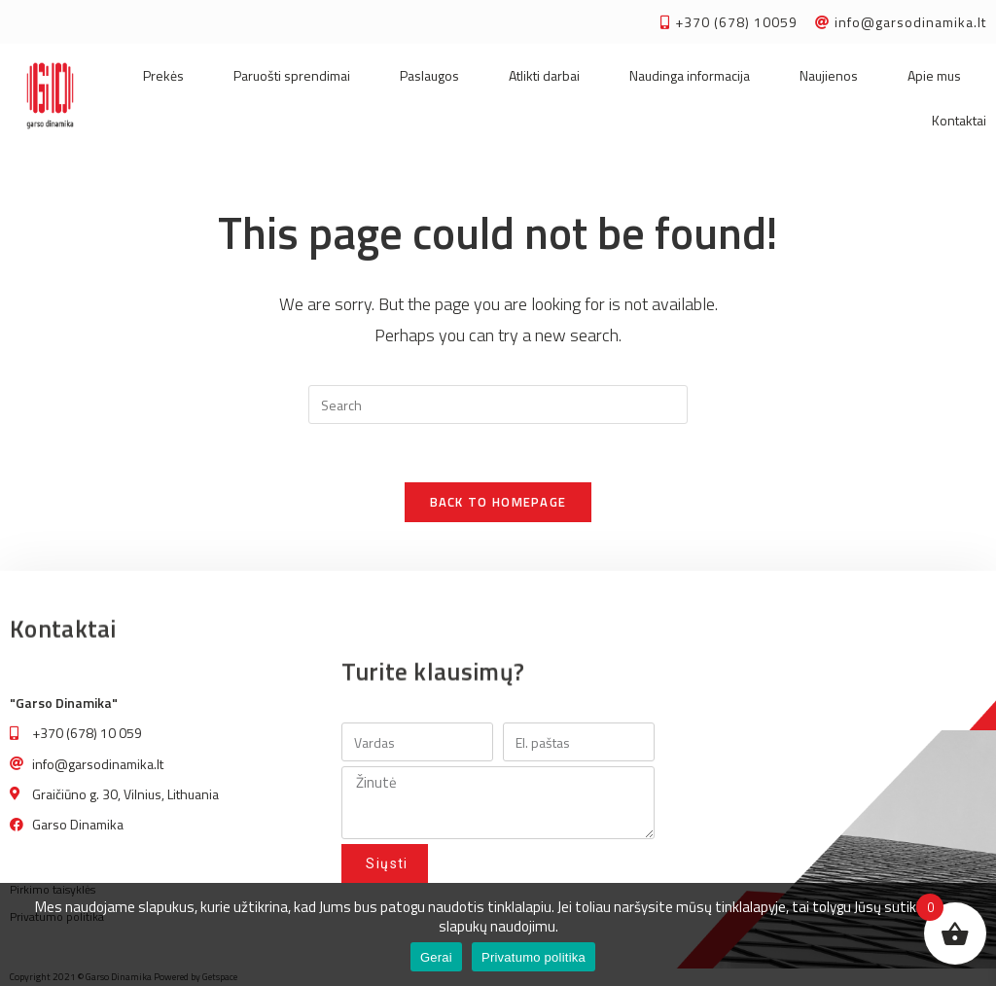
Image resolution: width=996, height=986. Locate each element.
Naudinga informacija (689, 75)
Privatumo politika (533, 957)
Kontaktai (959, 120)
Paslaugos (429, 75)
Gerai (436, 957)
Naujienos (829, 75)
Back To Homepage (498, 501)
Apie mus (934, 75)
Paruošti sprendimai (291, 75)
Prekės (163, 75)
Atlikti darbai (544, 75)
